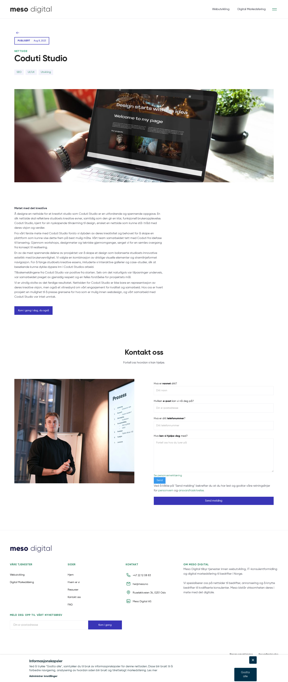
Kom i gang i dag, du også (33, 310)
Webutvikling (220, 9)
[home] (31, 9)
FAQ (70, 609)
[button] (126, 676)
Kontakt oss (74, 602)
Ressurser (73, 594)
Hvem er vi (74, 587)
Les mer (152, 670)
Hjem (71, 579)
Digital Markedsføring (251, 9)
